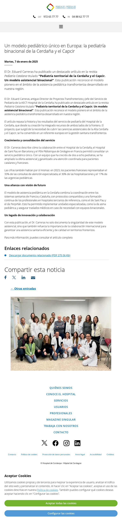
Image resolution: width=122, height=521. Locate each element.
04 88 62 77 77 (80, 16)
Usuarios (61, 407)
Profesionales (61, 413)
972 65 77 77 (51, 16)
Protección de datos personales (56, 454)
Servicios (61, 400)
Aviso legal (80, 454)
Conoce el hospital (61, 394)
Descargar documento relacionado (39, 255)
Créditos (110, 454)
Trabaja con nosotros (61, 426)
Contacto (61, 432)
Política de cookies (29, 454)
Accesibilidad (96, 454)
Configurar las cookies (61, 513)
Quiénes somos (61, 388)
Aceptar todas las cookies (61, 503)
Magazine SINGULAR (61, 419)
